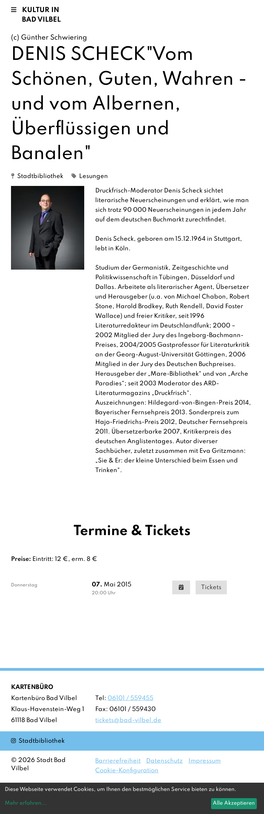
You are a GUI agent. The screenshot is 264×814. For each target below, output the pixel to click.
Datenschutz (164, 761)
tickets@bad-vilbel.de (128, 720)
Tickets (211, 587)
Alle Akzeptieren (234, 803)
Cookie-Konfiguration (126, 771)
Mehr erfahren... (25, 803)
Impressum (204, 761)
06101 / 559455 (130, 698)
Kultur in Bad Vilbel (41, 15)
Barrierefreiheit (118, 761)
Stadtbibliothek (38, 740)
